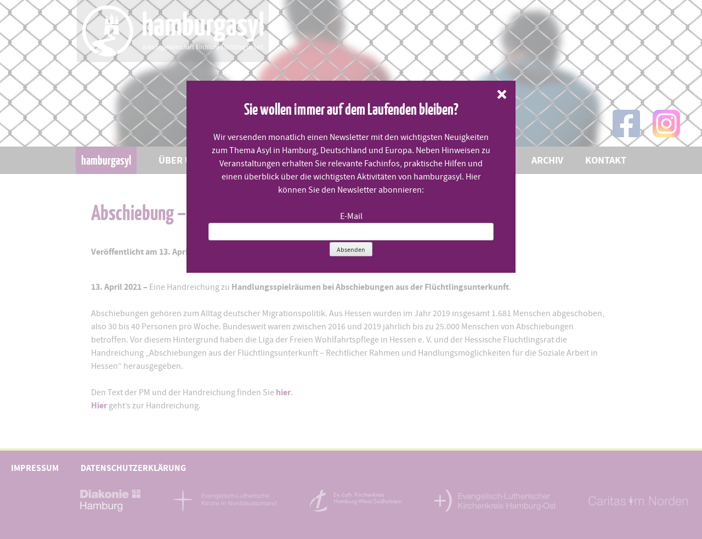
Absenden (351, 249)
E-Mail (351, 216)
